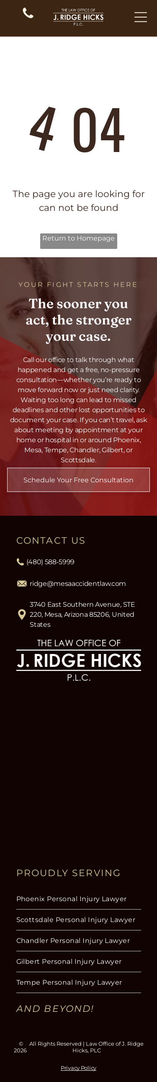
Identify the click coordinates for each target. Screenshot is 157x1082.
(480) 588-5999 (50, 562)
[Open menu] (140, 17)
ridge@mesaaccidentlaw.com (78, 584)
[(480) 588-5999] (28, 18)
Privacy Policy (78, 1067)
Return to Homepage (78, 238)
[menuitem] (78, 899)
